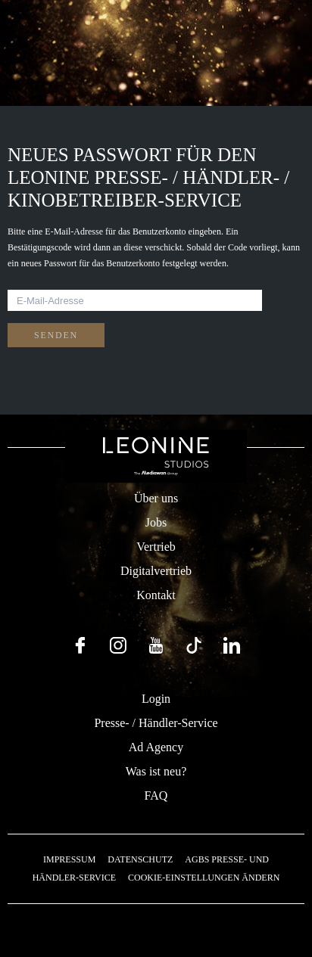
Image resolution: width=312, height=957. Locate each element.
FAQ (156, 795)
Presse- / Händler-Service (155, 722)
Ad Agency (156, 747)
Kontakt (156, 595)
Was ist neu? (156, 771)
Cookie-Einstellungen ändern (203, 877)
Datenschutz (140, 859)
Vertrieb (156, 546)
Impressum (69, 859)
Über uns (156, 498)
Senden (56, 335)
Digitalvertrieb (156, 570)
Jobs (156, 522)
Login (156, 698)
